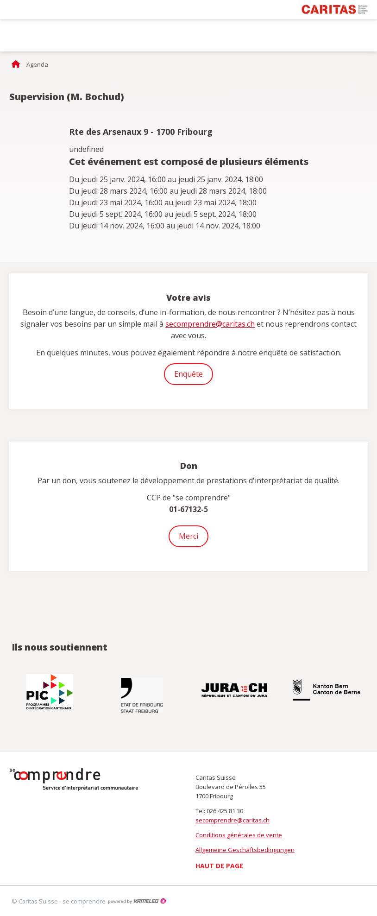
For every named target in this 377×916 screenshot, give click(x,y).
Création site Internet (136, 901)
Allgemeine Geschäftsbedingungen (245, 850)
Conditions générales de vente (238, 835)
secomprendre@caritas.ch (210, 324)
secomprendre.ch (46, 35)
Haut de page (219, 865)
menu (363, 35)
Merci (188, 536)
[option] (50, 692)
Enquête (188, 374)
